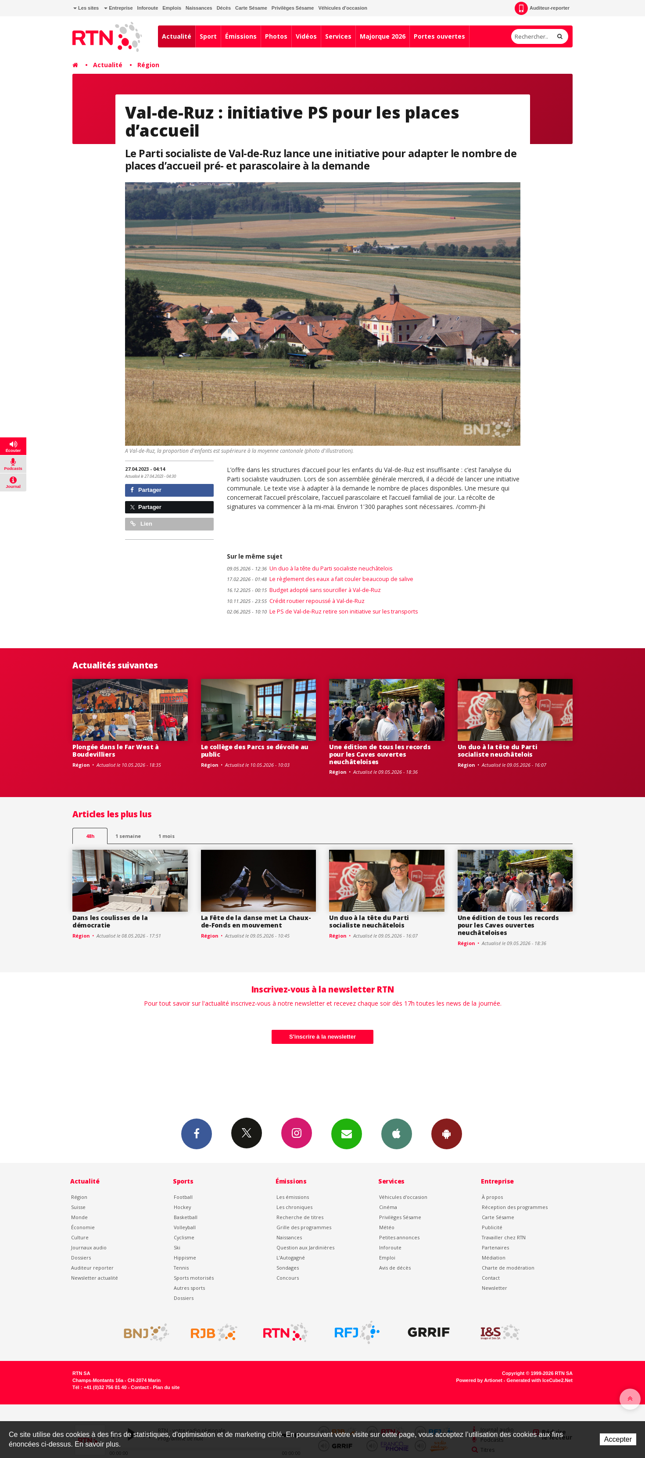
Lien (141, 523)
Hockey (182, 1207)
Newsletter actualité (94, 1278)
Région (148, 65)
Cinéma (388, 1207)
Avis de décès (395, 1267)
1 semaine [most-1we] (128, 836)
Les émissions (292, 1197)
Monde (79, 1217)
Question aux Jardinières (305, 1247)
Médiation (493, 1257)
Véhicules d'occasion (342, 8)
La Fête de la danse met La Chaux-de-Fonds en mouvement (256, 921)
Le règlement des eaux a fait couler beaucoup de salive (320, 579)
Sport (208, 36)
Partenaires (495, 1247)
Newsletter (494, 1288)
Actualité (176, 36)
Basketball (185, 1217)
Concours (287, 1278)
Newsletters (346, 1133)
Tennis (181, 1267)
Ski (177, 1247)
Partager (145, 490)
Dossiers (81, 1257)
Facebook (196, 1133)
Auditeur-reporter (542, 8)
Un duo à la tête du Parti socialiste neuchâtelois (309, 568)
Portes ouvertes (439, 36)
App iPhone (396, 1133)
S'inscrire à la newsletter (322, 1036)
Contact (491, 1278)
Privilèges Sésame (293, 8)
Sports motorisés (194, 1278)
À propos (492, 1197)
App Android (446, 1133)
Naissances (199, 8)
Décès (224, 8)
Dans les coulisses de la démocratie (109, 921)
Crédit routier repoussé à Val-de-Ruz (296, 601)
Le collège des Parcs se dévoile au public (254, 750)
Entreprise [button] (118, 8)
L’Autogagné (290, 1257)
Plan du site (166, 1387)
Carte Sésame (251, 8)
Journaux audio (89, 1247)
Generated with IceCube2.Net (540, 1380)
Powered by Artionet (479, 1380)
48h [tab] (90, 836)
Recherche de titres (299, 1217)
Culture (80, 1237)
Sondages (287, 1267)
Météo (386, 1227)
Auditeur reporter (92, 1267)
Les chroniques (294, 1207)
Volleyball (185, 1227)
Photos (276, 36)
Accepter (618, 1439)
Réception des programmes (515, 1207)
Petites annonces (399, 1237)
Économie (83, 1227)
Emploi (387, 1257)
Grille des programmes (303, 1227)
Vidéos (306, 36)
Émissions (241, 36)
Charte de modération (508, 1267)
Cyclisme (184, 1237)
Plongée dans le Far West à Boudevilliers (115, 750)
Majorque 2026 (382, 36)
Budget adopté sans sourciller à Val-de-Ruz (304, 590)
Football (183, 1197)
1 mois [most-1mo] (166, 836)
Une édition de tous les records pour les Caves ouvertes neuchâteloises (379, 754)
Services (338, 36)
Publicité (492, 1227)
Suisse (78, 1207)
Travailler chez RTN (504, 1237)
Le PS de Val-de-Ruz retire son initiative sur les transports (322, 611)
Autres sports (189, 1288)
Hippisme (185, 1257)
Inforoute (147, 8)
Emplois (171, 8)
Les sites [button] (86, 8)
